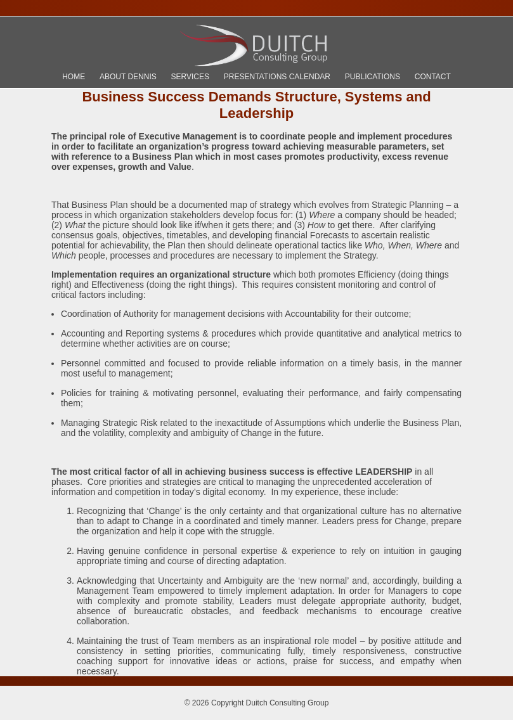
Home (73, 76)
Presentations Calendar (277, 76)
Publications (372, 76)
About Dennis (128, 76)
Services (190, 76)
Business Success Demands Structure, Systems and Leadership (256, 105)
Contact (433, 76)
